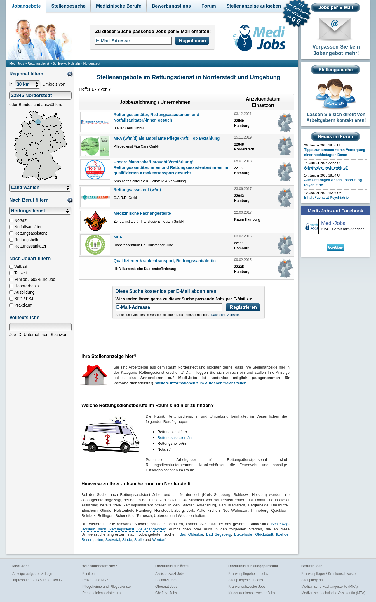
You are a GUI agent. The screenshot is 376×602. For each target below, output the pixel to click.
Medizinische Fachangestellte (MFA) (329, 586)
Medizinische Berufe (118, 6)
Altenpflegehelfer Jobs (245, 580)
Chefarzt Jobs (166, 593)
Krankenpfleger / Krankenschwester (329, 574)
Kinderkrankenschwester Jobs (251, 593)
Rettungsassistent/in (174, 437)
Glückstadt (264, 534)
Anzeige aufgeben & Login (32, 574)
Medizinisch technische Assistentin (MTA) (333, 593)
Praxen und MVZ (95, 580)
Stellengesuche (68, 6)
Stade (127, 539)
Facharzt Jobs (166, 580)
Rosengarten (92, 539)
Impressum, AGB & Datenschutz (37, 580)
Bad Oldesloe (191, 534)
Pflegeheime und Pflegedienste (106, 586)
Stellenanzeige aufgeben (254, 6)
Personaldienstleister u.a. (102, 593)
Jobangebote (26, 6)
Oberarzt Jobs (166, 586)
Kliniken (88, 574)
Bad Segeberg (218, 534)
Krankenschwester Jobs (246, 586)
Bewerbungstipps (171, 6)
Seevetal (112, 539)
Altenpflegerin (312, 580)
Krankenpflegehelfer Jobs (248, 574)
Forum (208, 6)
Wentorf (158, 539)
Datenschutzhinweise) (227, 314)
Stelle (139, 539)
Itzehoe (282, 534)
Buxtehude (243, 534)
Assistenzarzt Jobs (169, 574)
